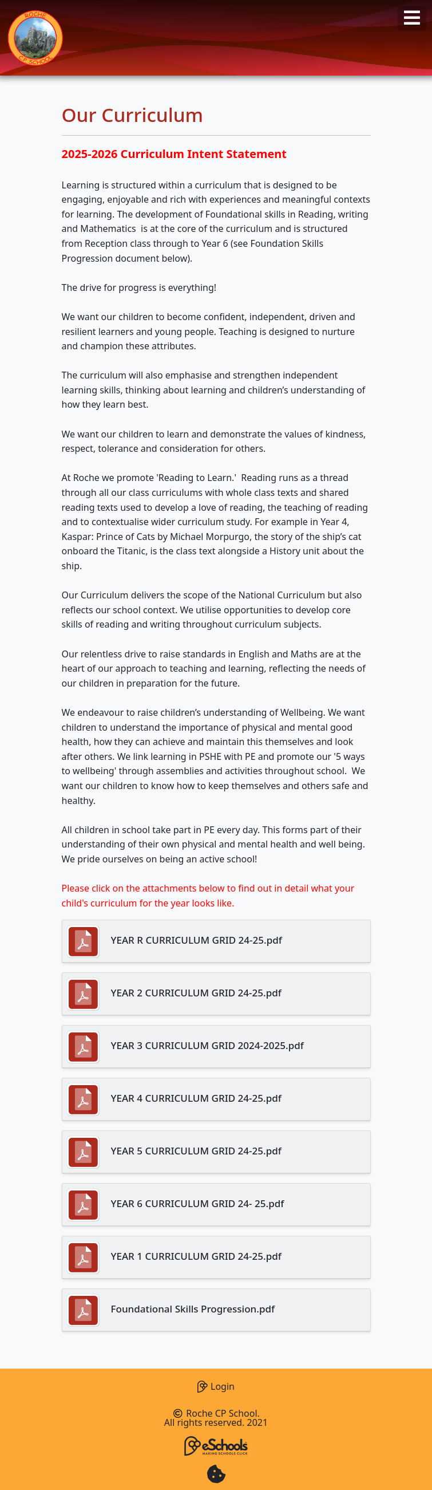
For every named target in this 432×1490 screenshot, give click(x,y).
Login (216, 1385)
